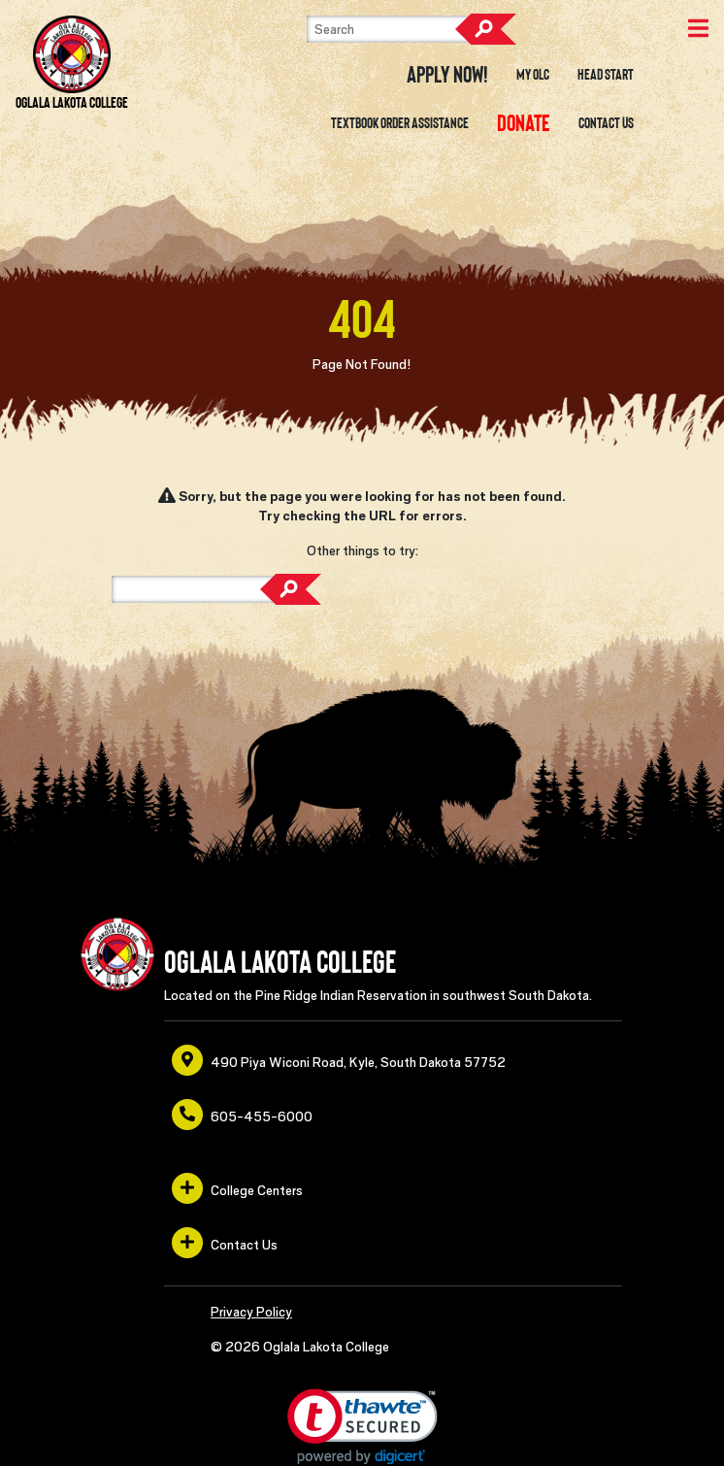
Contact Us (606, 123)
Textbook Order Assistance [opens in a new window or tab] (400, 123)
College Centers (237, 1188)
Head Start (605, 74)
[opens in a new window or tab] (523, 123)
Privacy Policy (251, 1311)
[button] (362, 1426)
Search (485, 29)
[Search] (404, 29)
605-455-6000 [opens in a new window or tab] (242, 1114)
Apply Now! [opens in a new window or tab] (447, 74)
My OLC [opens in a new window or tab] (532, 74)
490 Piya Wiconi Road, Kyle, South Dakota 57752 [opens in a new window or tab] (339, 1060)
